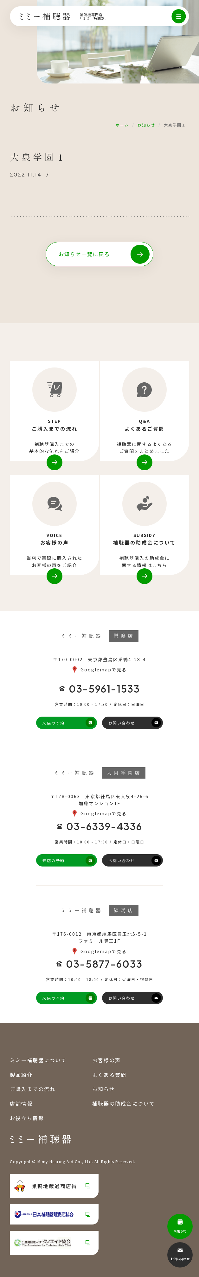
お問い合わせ (121, 722)
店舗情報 (21, 1103)
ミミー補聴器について (38, 1060)
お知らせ (146, 124)
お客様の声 (106, 1060)
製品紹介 (21, 1074)
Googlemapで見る (103, 669)
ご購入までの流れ (32, 1089)
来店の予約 (53, 722)
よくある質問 (109, 1074)
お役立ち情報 (27, 1117)
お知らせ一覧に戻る (84, 254)
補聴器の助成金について (123, 1103)
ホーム (122, 124)
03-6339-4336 (104, 826)
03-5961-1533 (104, 688)
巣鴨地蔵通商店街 (45, 1186)
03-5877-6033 (104, 964)
